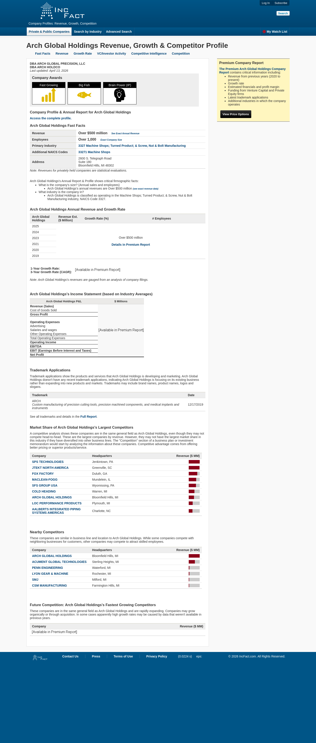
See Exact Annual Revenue (125, 133)
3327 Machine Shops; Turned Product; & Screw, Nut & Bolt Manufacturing (132, 145)
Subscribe (281, 3)
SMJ (35, 579)
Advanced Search (119, 31)
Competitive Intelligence (149, 53)
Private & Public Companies (49, 31)
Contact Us (70, 656)
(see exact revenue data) (145, 189)
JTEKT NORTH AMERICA (50, 467)
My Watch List (274, 31)
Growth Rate (83, 53)
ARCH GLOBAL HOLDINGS (52, 497)
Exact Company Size (111, 140)
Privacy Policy (156, 656)
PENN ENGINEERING (47, 567)
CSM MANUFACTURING (49, 585)
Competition (181, 53)
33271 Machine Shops (94, 152)
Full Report (88, 416)
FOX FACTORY (43, 473)
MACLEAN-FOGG (44, 479)
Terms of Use (123, 656)
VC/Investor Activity (111, 53)
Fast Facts (42, 53)
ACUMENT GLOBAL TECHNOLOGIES (59, 562)
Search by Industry (88, 31)
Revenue (62, 53)
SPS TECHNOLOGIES (48, 462)
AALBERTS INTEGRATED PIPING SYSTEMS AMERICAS (56, 510)
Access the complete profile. (51, 118)
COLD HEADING (44, 491)
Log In (266, 3)
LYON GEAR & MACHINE (50, 573)
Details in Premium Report (130, 244)
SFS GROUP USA (44, 485)
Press (96, 656)
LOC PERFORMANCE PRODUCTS (57, 503)
